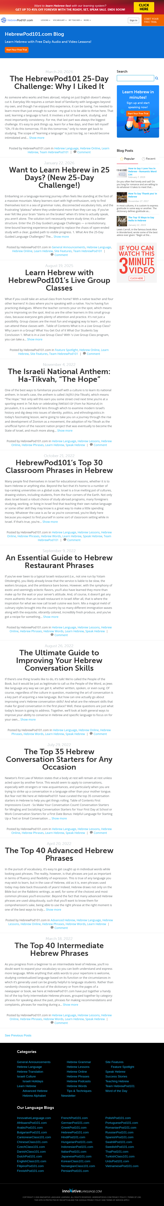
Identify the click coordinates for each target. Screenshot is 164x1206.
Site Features (63, 251)
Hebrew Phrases (33, 445)
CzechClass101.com (31, 1146)
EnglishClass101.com (31, 1161)
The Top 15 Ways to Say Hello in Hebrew (141, 219)
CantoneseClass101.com (34, 1137)
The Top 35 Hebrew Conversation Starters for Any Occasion (59, 759)
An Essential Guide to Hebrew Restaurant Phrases (59, 561)
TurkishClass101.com (120, 1156)
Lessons (44, 20)
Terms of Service (114, 1200)
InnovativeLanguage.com (34, 1118)
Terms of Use (134, 1197)
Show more (36, 138)
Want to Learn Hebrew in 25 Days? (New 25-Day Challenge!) (59, 177)
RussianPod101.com (119, 1132)
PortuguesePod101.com (121, 1122)
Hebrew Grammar (79, 1062)
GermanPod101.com (75, 1122)
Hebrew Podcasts (79, 1081)
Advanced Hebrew (63, 920)
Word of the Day (116, 1091)
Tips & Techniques (79, 1091)
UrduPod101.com (117, 1161)
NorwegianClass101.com (78, 1166)
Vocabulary (59, 20)
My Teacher (74, 20)
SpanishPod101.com (119, 1137)
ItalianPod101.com (73, 1151)
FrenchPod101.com (74, 1118)
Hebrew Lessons (89, 441)
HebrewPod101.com (75, 1132)
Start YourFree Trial (153, 20)
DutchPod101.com (29, 1156)
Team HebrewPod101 (54, 152)
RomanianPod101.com (120, 1127)
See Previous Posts (18, 1035)
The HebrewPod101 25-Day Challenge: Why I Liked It (59, 82)
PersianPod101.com (75, 1171)
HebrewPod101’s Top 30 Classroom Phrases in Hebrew (59, 466)
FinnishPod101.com (30, 1171)
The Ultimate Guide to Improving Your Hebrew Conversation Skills (59, 660)
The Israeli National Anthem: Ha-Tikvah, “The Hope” (59, 375)
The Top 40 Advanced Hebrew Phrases (59, 854)
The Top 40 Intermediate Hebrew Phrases (59, 949)
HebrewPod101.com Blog (34, 34)
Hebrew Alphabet (34, 1095)
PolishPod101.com (118, 1118)
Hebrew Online (90, 148)
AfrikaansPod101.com (32, 1122)
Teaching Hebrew (117, 1081)
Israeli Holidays (33, 1081)
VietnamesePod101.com (122, 1166)
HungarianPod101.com (76, 1142)
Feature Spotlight (66, 350)
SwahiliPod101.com (118, 1142)
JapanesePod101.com (76, 1156)
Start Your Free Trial (16, 49)
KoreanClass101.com (75, 1161)
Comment (84, 151)
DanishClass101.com (31, 1151)
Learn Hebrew (43, 251)
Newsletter (68, 1095)
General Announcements (68, 247)
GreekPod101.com (73, 1127)
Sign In (133, 20)
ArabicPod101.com (30, 1127)
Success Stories (116, 1076)
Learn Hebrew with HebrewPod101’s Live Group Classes (59, 280)
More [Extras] (86, 20)
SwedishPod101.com (119, 1146)
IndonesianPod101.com (77, 1146)
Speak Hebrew (75, 445)
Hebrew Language (66, 148)
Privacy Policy (119, 1197)
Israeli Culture (26, 1076)
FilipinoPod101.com (30, 1166)
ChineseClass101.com (32, 1142)
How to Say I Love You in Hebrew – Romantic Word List (142, 171)
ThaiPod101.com (116, 1151)
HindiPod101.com (73, 1137)
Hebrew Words (51, 536)
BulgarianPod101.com (32, 1132)
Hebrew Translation (30, 1071)
